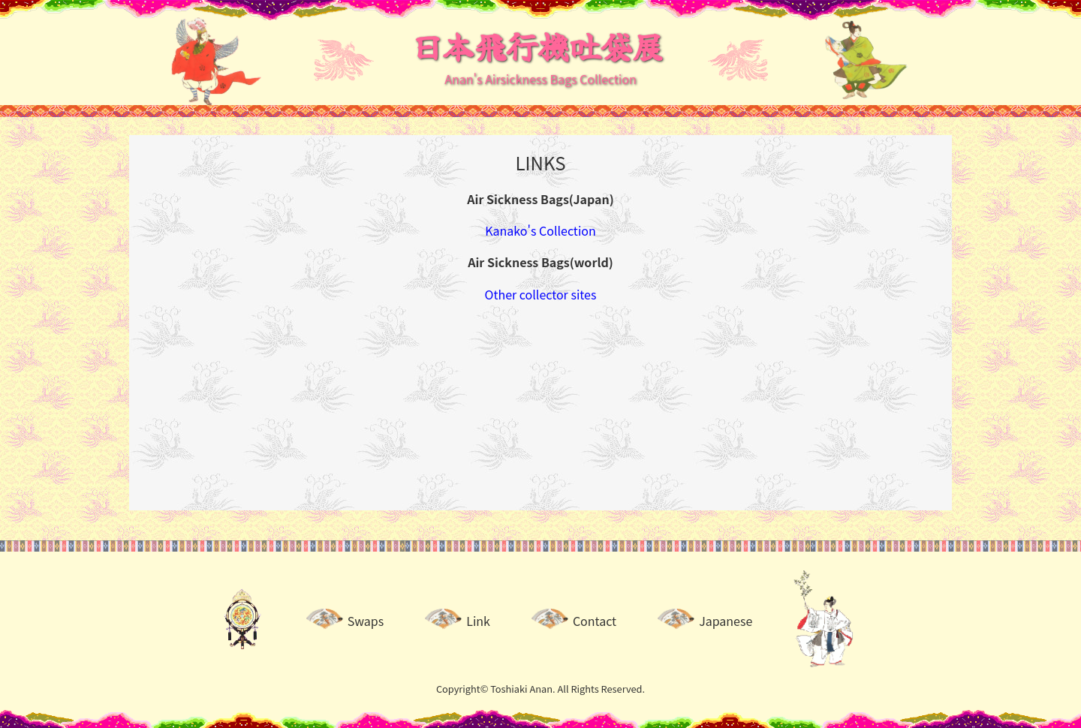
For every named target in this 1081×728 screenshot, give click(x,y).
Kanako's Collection (540, 230)
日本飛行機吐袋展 (537, 45)
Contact (594, 621)
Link (478, 621)
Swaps (366, 621)
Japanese (725, 621)
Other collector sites (541, 294)
